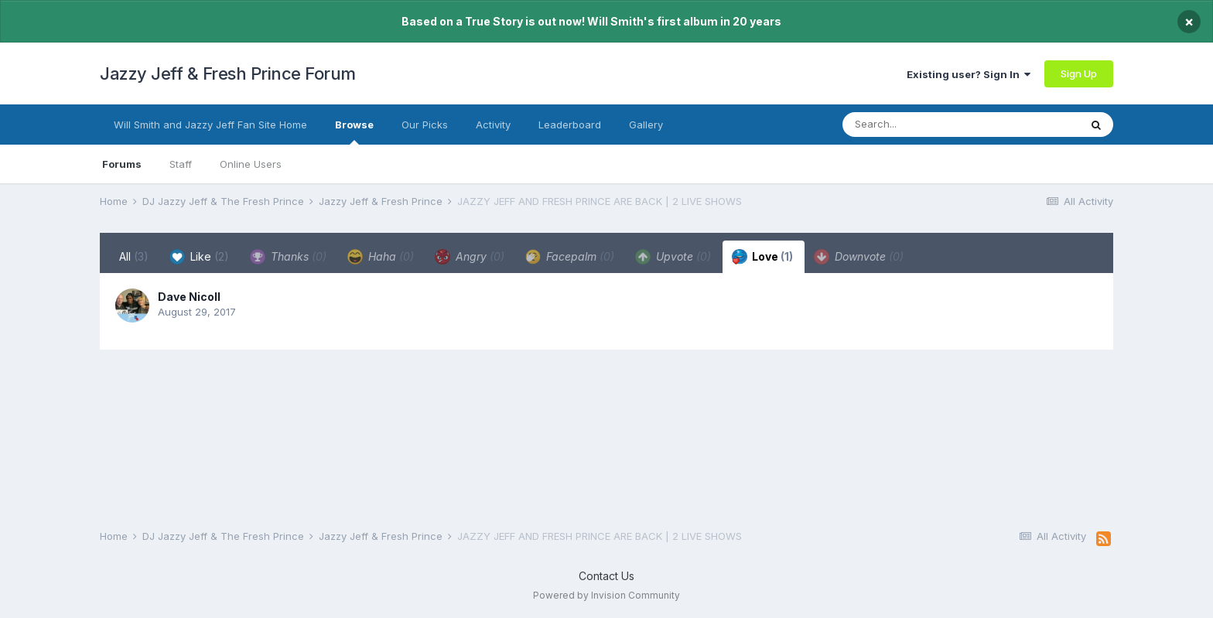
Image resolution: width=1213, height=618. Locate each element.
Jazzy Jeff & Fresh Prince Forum (228, 73)
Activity (493, 124)
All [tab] (134, 256)
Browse (354, 131)
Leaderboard (569, 124)
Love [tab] (762, 257)
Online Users (251, 164)
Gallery (646, 124)
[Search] (929, 124)
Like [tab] (199, 257)
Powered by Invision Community (606, 595)
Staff (180, 164)
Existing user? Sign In (968, 74)
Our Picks (424, 124)
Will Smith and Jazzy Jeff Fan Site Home (210, 124)
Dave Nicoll (189, 296)
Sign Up (1079, 73)
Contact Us (606, 575)
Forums (122, 164)
